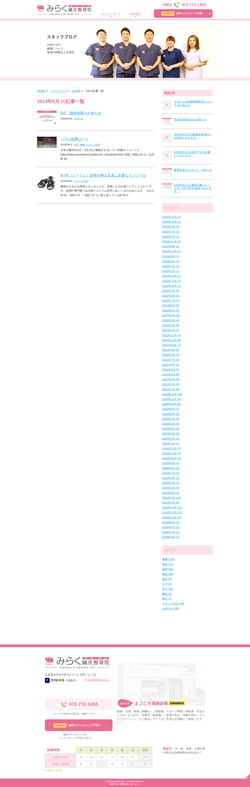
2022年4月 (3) (170, 315)
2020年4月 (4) (170, 433)
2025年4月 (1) (170, 236)
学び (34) (167, 588)
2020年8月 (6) (170, 414)
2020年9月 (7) (170, 409)
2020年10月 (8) (171, 404)
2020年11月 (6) (171, 399)
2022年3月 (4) (170, 320)
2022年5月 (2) (170, 310)
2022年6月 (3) (170, 305)
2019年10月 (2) (171, 458)
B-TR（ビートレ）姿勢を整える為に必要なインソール (103, 175)
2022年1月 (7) (170, 330)
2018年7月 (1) (170, 532)
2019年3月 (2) (170, 492)
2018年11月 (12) (172, 512)
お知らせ (79, 118)
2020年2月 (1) (170, 438)
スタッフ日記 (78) (173, 603)
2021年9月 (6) (170, 349)
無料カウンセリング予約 (181, 14)
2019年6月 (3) (170, 478)
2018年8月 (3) (170, 527)
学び (76, 144)
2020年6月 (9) (170, 423)
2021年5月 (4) (170, 369)
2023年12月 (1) (171, 251)
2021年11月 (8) (171, 340)
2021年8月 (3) (170, 354)
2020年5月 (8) (170, 428)
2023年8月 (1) (170, 256)
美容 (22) (167, 564)
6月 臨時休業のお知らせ (81, 113)
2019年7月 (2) (170, 473)
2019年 (76, 91)
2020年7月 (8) (170, 418)
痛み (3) (167, 578)
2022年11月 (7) (171, 281)
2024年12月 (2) (171, 241)
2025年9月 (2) (170, 226)
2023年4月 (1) (170, 266)
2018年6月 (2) (170, 537)
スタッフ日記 (93, 144)
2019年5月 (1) (170, 482)
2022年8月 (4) (170, 295)
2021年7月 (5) (170, 359)
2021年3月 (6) (170, 379)
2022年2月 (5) (170, 325)
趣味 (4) (167, 593)
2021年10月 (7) (171, 345)
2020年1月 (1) (170, 443)
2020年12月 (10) (172, 394)
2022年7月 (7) (170, 300)
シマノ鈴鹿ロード (75, 139)
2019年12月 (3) (171, 448)
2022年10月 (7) (171, 285)
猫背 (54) (167, 574)
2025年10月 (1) (171, 221)
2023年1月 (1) (170, 271)
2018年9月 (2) (170, 522)
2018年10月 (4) (171, 517)
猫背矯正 (135, 14)
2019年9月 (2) (170, 463)
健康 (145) (168, 559)
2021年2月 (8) (170, 384)
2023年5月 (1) (170, 261)
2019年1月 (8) (170, 502)
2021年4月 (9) (170, 374)
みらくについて (110, 14)
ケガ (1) (167, 583)
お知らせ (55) (170, 608)
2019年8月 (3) (170, 468)
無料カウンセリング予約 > (77, 725)
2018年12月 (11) (172, 507)
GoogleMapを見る (98, 679)
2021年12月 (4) (171, 335)
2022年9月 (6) (170, 290)
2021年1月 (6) (170, 389)
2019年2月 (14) (171, 497)
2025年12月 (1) (171, 216)
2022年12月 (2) (171, 276)
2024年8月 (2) (170, 246)
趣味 (82, 144)
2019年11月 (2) (171, 453)
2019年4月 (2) (170, 487)
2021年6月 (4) (170, 364)
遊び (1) (167, 598)
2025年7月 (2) (170, 231)
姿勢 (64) (167, 569)
